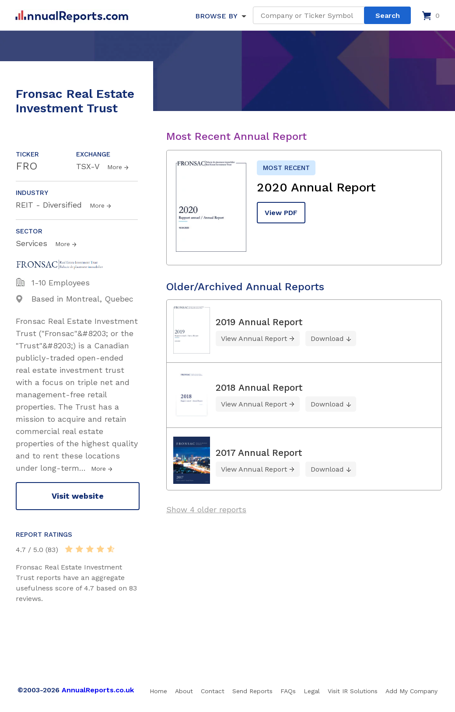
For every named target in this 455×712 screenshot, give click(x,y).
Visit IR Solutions (353, 691)
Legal (312, 691)
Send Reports (252, 691)
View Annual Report (254, 338)
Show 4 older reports (206, 509)
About (184, 691)
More (114, 166)
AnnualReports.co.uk (98, 690)
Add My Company (411, 691)
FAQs (288, 691)
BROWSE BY (216, 16)
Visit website (78, 495)
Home (158, 691)
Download (327, 338)
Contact (212, 691)
